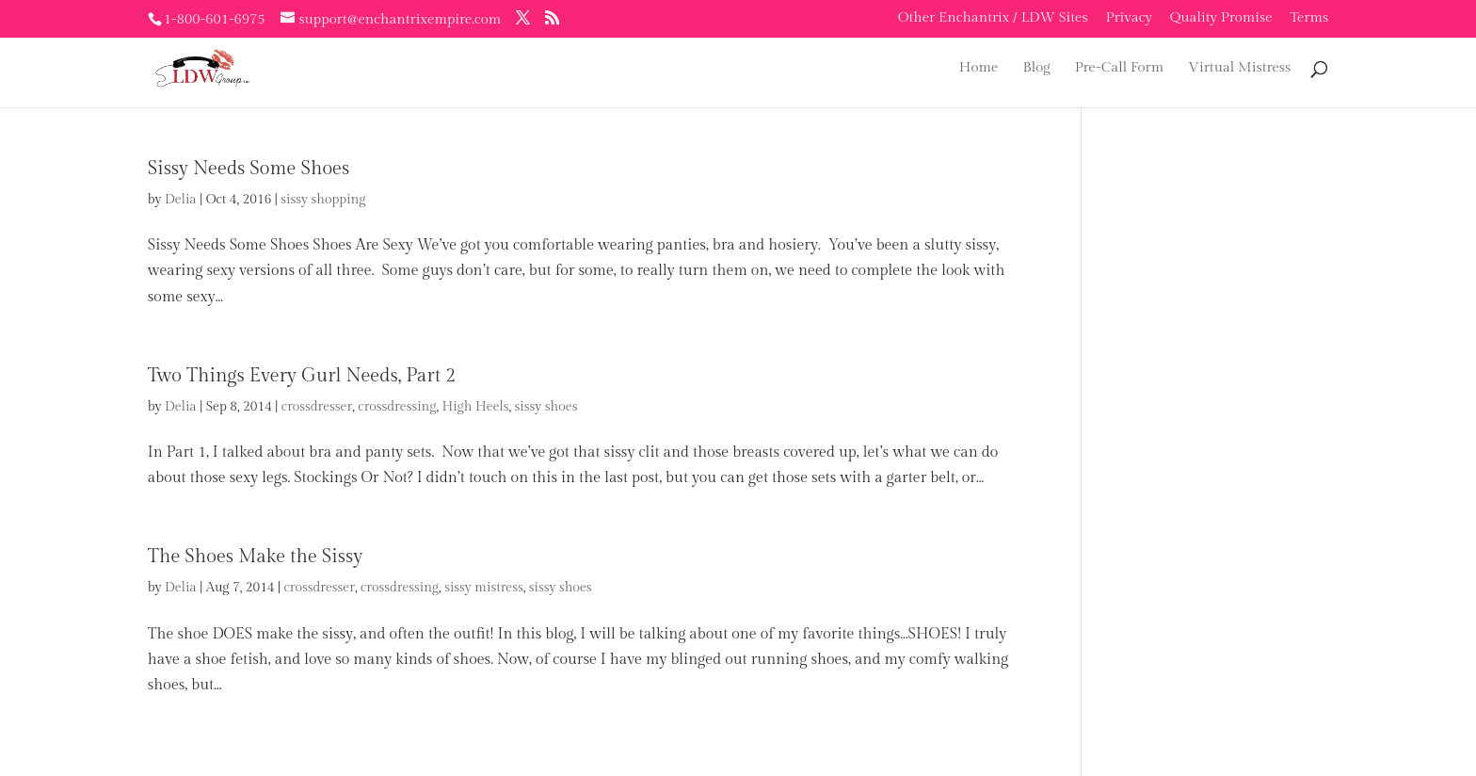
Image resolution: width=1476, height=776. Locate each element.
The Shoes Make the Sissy (255, 556)
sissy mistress (483, 587)
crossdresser (316, 406)
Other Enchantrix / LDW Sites (993, 17)
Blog (1036, 68)
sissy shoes (546, 406)
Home (979, 68)
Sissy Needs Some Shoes (248, 168)
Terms (1309, 17)
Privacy (1128, 17)
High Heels (474, 406)
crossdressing (397, 406)
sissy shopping (323, 199)
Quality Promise (1221, 17)
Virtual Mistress (1239, 68)
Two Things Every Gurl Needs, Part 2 (302, 375)
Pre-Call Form (1119, 68)
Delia (181, 199)
